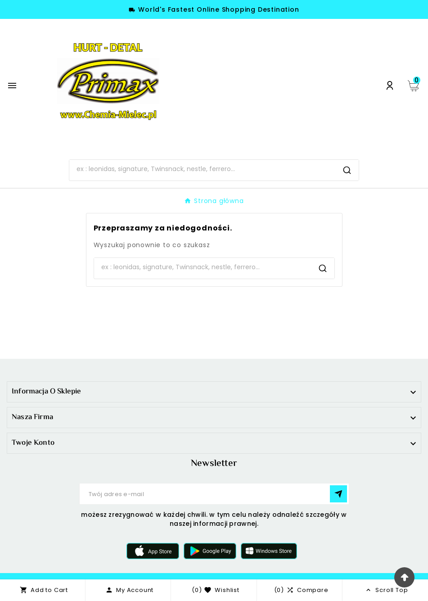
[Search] (202, 169)
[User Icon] (390, 85)
